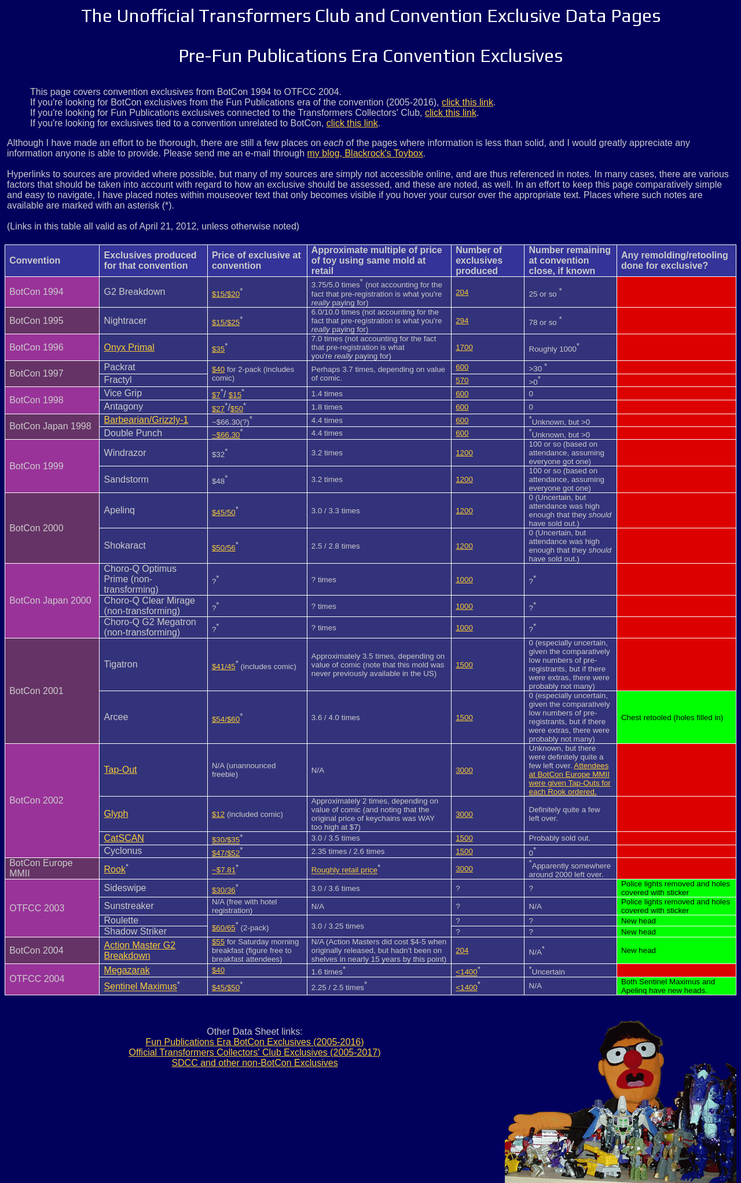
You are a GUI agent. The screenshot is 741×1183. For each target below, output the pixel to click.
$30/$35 (226, 840)
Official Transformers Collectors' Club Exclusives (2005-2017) (255, 1052)
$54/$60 (226, 719)
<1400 (466, 972)
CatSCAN (124, 838)
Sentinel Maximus (140, 987)
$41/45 (224, 666)
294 (462, 320)
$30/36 (224, 890)
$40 (218, 369)
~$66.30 (226, 434)
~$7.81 (224, 870)
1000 (464, 579)
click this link (467, 102)
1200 (464, 452)
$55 (218, 941)
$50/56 (224, 547)
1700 (464, 347)
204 (462, 292)
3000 (464, 770)
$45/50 (224, 512)
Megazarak (127, 970)
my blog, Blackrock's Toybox (365, 153)
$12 (218, 814)
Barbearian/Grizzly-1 (146, 420)
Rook (115, 869)
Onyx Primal (129, 347)
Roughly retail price (344, 870)
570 (462, 380)
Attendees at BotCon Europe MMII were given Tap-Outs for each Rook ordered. (570, 778)
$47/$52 (226, 853)
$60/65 (224, 927)
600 (462, 367)
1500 (464, 664)
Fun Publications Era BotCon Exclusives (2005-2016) (254, 1042)
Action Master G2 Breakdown (140, 950)
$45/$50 (226, 987)
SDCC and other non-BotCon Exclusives (254, 1063)
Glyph (116, 814)
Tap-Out (120, 770)
